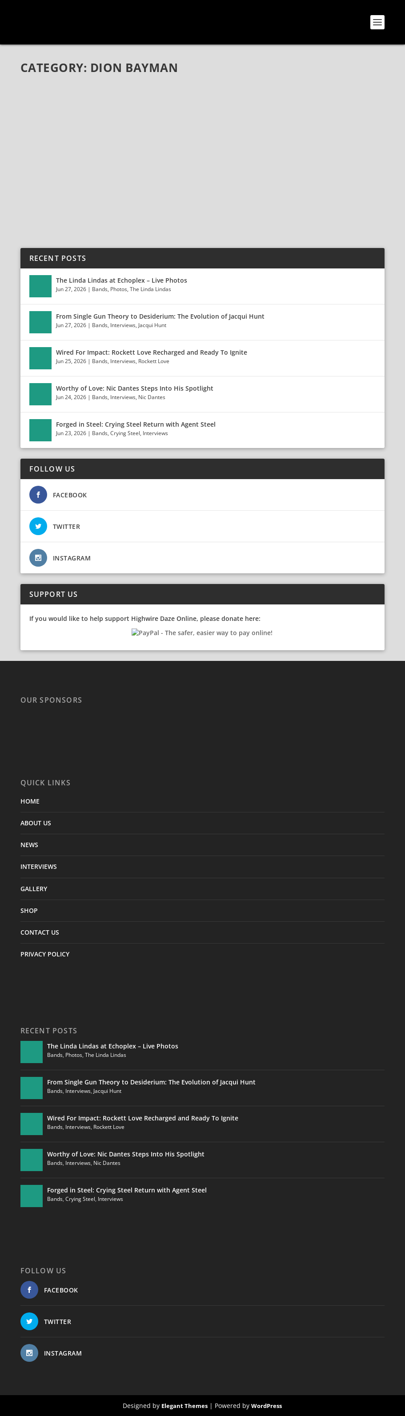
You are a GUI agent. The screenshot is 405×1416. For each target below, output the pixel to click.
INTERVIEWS (38, 866)
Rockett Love (153, 361)
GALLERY (33, 888)
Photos (118, 289)
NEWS (29, 844)
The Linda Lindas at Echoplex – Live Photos (121, 280)
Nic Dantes (151, 397)
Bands (100, 289)
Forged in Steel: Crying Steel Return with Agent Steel (136, 424)
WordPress (266, 1406)
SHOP (29, 910)
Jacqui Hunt (152, 325)
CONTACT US (39, 932)
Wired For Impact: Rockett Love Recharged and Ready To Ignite (151, 352)
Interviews (123, 325)
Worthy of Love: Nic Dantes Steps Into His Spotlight (134, 388)
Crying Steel (125, 433)
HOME (30, 801)
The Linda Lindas (150, 289)
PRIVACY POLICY (44, 954)
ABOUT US (35, 823)
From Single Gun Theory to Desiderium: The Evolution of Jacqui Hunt (160, 316)
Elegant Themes (184, 1406)
